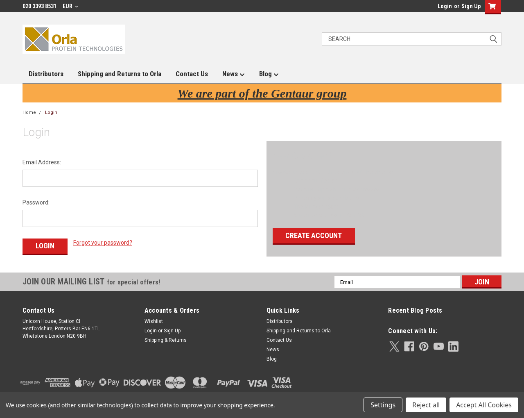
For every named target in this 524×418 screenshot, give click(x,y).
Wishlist (154, 320)
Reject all (426, 404)
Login (445, 6)
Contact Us (192, 74)
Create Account (313, 235)
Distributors (46, 74)
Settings (382, 404)
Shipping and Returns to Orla (119, 74)
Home (29, 112)
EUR (70, 6)
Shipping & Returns (166, 339)
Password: (36, 202)
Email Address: (42, 162)
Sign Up (471, 6)
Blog (269, 74)
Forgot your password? (102, 242)
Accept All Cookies (484, 404)
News (233, 74)
